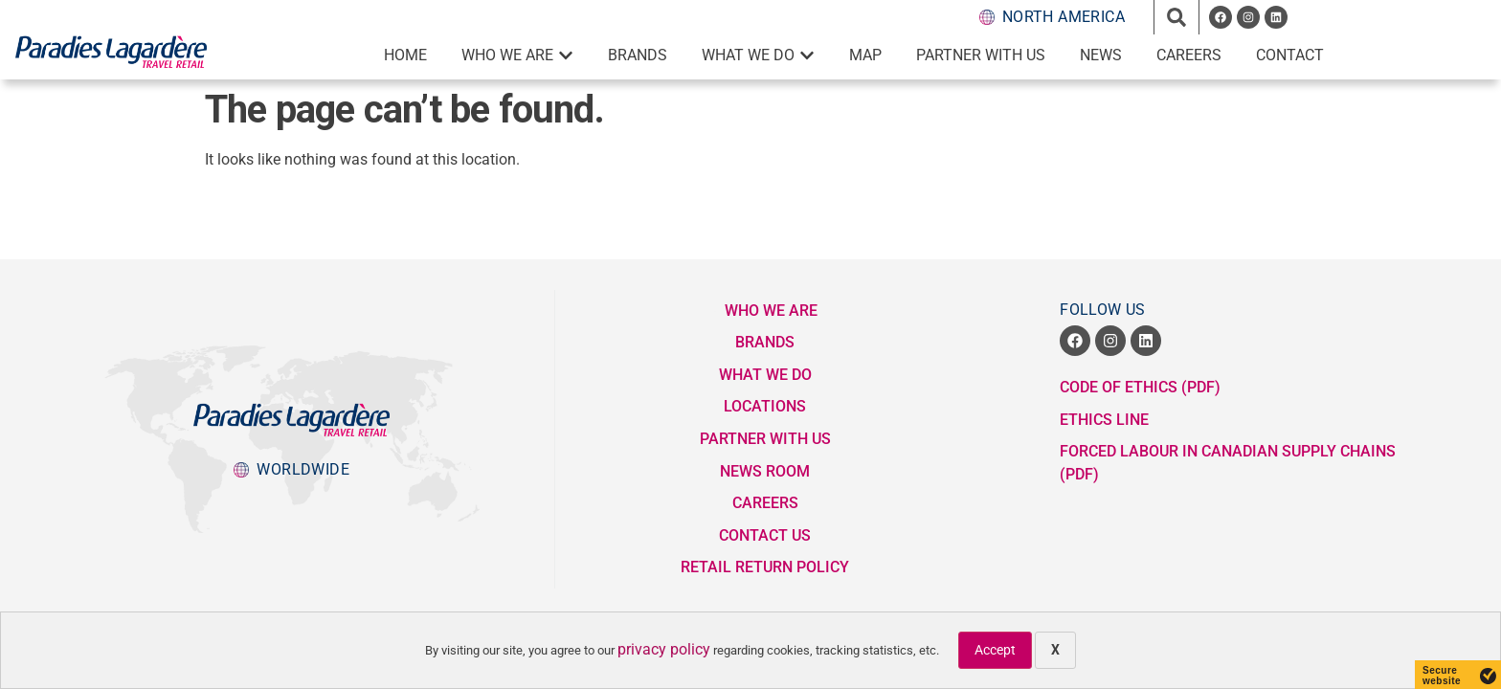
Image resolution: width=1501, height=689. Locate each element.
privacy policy (663, 649)
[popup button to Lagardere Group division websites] (291, 470)
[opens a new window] (1220, 17)
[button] (1176, 17)
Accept (995, 649)
